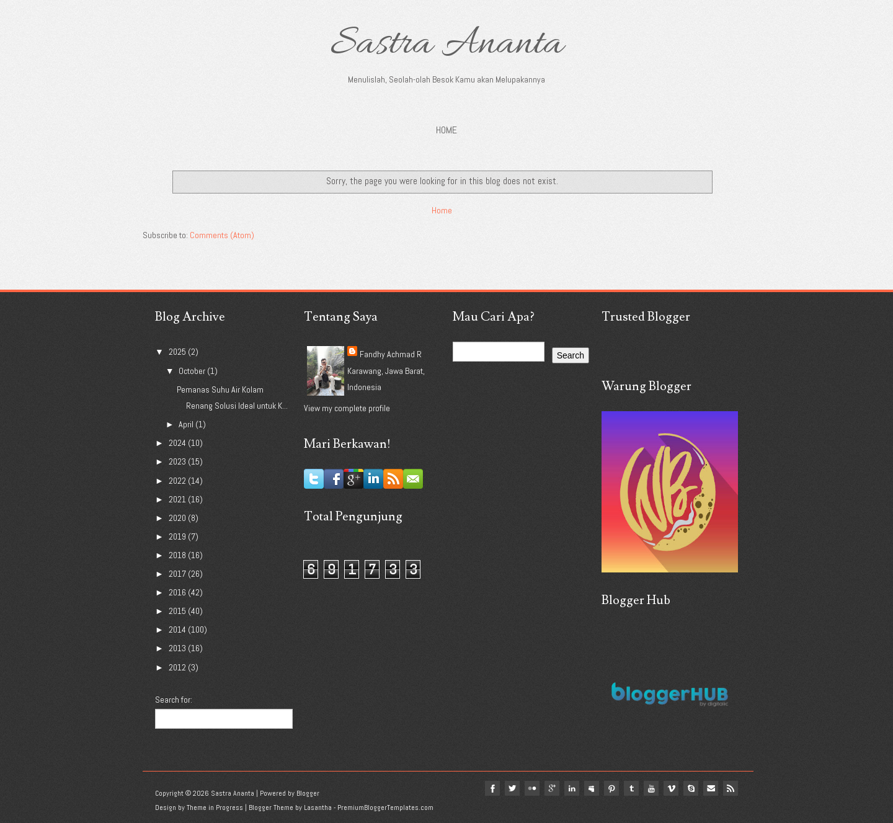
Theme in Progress (215, 807)
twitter (512, 788)
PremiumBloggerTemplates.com (385, 807)
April (187, 424)
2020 (178, 517)
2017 (178, 573)
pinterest (611, 788)
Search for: (173, 699)
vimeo (671, 788)
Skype (690, 788)
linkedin (571, 788)
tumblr (631, 788)
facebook (492, 788)
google (551, 788)
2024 (178, 442)
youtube (651, 788)
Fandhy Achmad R (391, 354)
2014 (178, 629)
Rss (730, 788)
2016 (178, 592)
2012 (178, 667)
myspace (591, 788)
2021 (178, 499)
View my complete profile (347, 408)
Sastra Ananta (447, 44)
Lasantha (318, 807)
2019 (178, 536)
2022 (178, 480)
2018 (178, 555)
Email (710, 788)
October (193, 370)
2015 (178, 610)
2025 (178, 351)
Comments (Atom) (222, 235)
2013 (178, 648)
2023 (178, 461)
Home (446, 129)
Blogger (307, 793)
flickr (532, 788)
